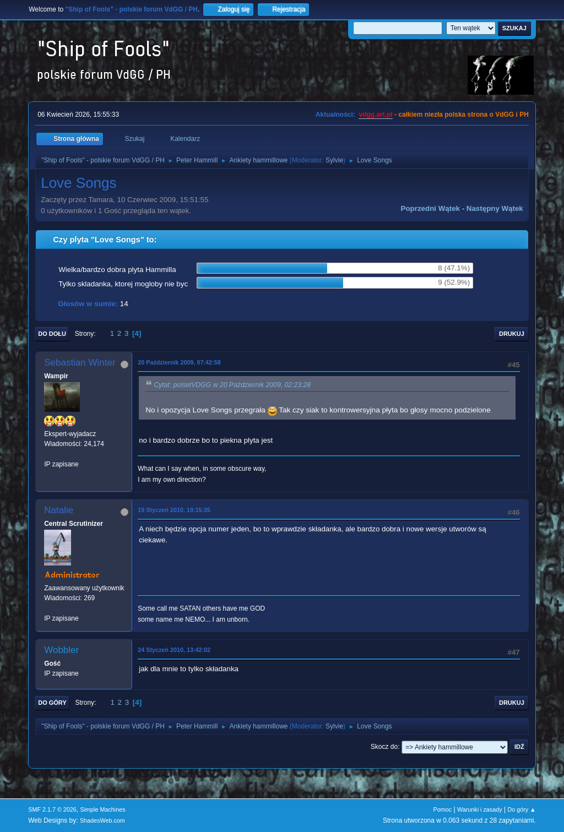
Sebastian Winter (79, 362)
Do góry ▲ (521, 809)
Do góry (52, 702)
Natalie (58, 510)
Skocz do (384, 747)
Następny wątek (495, 208)
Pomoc (442, 809)
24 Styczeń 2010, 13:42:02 (174, 649)
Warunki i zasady (479, 809)
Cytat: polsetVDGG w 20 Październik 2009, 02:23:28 (232, 385)
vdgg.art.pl (375, 114)
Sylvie (334, 160)
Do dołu (52, 333)
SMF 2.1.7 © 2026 (52, 809)
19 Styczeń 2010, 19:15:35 (174, 510)
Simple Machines (103, 809)
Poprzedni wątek (430, 208)
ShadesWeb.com (102, 820)
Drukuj (511, 333)
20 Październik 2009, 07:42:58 (179, 362)
